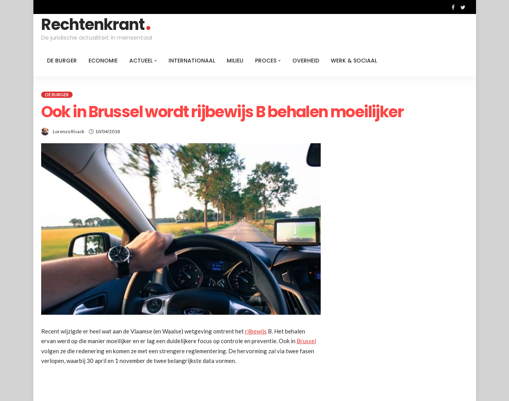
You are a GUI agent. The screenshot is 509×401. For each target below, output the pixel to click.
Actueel (141, 60)
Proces (265, 60)
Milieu (235, 60)
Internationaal (192, 60)
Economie (103, 60)
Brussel (306, 340)
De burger (62, 60)
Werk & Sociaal (354, 60)
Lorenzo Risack (68, 131)
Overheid (305, 60)
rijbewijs (256, 331)
